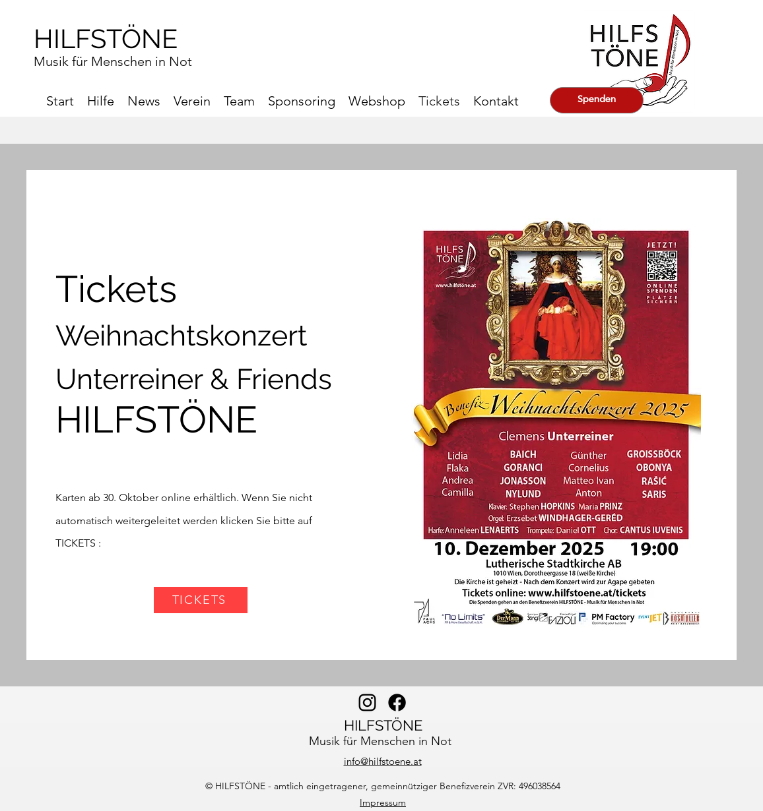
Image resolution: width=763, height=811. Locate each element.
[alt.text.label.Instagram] (367, 702)
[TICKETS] (201, 600)
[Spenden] (597, 100)
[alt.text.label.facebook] (397, 702)
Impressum (383, 802)
